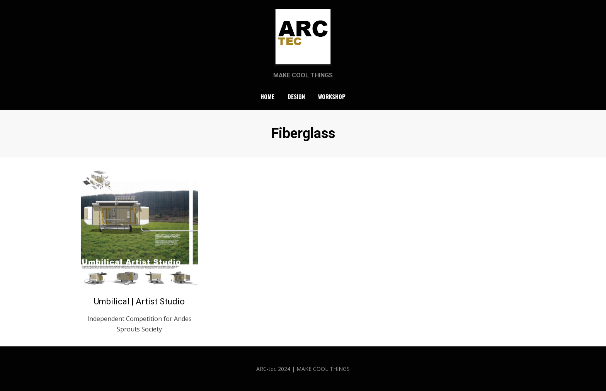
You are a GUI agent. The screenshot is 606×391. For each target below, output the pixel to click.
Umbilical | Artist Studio (139, 301)
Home (267, 96)
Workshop (332, 96)
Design (296, 96)
